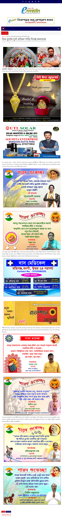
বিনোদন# (8, 511)
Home (3, 36)
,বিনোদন (26, 42)
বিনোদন (8, 36)
